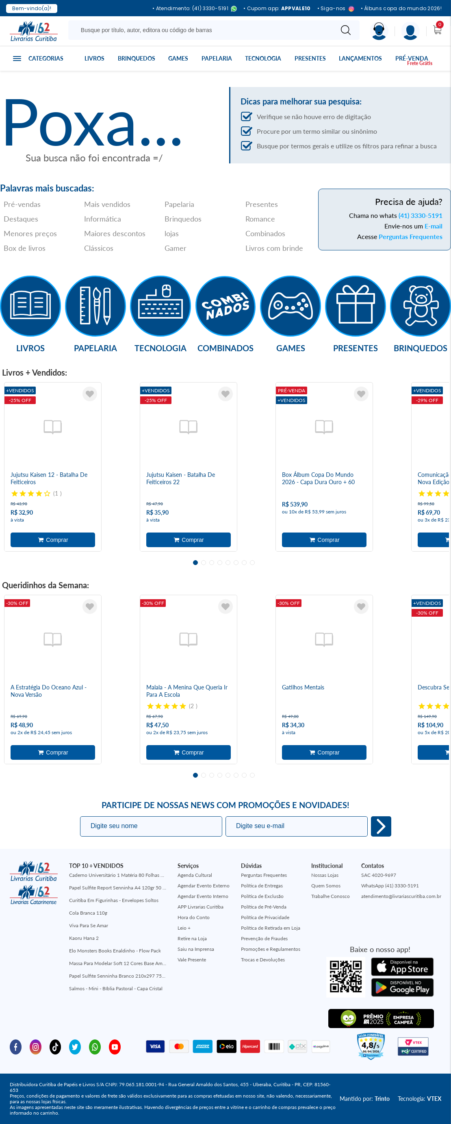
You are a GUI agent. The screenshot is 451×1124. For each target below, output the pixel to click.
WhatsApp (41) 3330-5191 (390, 886)
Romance (260, 218)
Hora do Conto (194, 917)
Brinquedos (136, 58)
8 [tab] (252, 562)
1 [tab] (195, 562)
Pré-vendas (22, 204)
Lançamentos (360, 58)
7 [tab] (244, 562)
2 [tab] (203, 562)
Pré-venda (411, 58)
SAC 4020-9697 (378, 875)
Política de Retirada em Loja (270, 928)
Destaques (21, 218)
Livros (94, 58)
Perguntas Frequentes (410, 236)
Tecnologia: (419, 1098)
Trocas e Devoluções (263, 960)
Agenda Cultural (195, 875)
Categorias (45, 58)
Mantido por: (365, 1098)
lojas (172, 233)
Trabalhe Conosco (330, 896)
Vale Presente (192, 960)
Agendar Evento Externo (204, 886)
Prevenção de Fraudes (264, 938)
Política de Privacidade (265, 917)
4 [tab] (219, 562)
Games (178, 58)
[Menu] (410, 31)
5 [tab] (228, 562)
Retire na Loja (192, 938)
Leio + (184, 928)
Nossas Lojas (324, 875)
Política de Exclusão (262, 896)
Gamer (175, 247)
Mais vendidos (107, 204)
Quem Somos (325, 886)
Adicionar (53, 540)
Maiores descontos (114, 233)
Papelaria (217, 58)
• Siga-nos (335, 9)
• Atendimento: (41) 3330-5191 (194, 9)
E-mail (433, 226)
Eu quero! (381, 826)
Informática (102, 218)
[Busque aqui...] (202, 30)
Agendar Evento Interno (203, 896)
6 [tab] (236, 562)
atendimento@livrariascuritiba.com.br (401, 896)
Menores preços (30, 233)
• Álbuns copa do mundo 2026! (401, 8)
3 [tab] (211, 562)
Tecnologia (263, 58)
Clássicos (98, 247)
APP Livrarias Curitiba (200, 907)
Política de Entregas (262, 886)
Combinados (265, 233)
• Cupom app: (277, 8)
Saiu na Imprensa (196, 949)
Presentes (310, 58)
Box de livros (25, 247)
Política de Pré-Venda (263, 907)
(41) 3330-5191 (420, 215)
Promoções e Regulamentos (270, 949)
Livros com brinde (274, 247)
